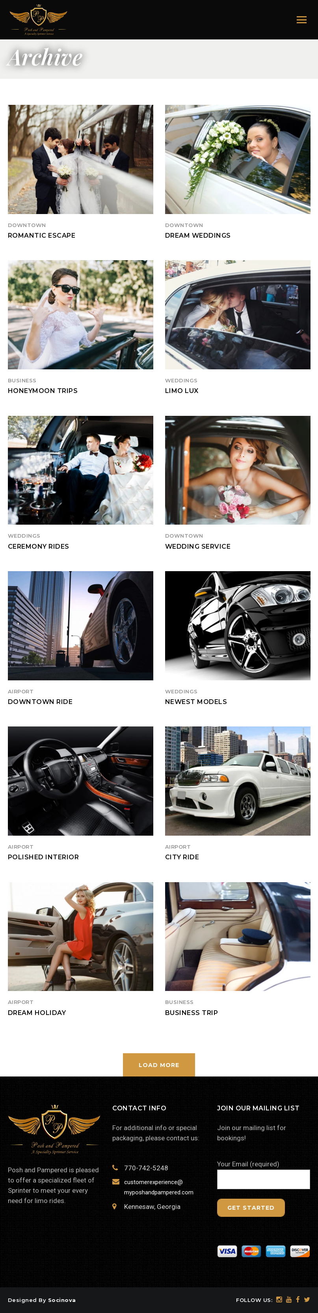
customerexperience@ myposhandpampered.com (158, 1187)
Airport (21, 691)
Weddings (181, 380)
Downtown (27, 225)
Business (22, 380)
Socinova (62, 1300)
